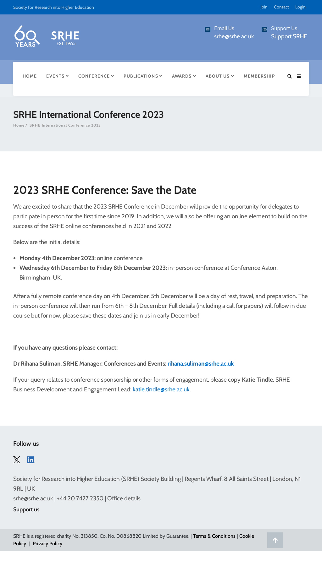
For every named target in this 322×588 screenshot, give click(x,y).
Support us (26, 509)
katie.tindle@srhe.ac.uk (161, 389)
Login (300, 7)
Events (57, 76)
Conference (96, 76)
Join (264, 7)
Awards (184, 76)
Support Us (284, 28)
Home (30, 76)
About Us (220, 76)
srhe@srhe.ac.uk (33, 498)
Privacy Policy (47, 544)
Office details (124, 498)
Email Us (224, 28)
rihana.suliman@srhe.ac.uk (201, 363)
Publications (143, 76)
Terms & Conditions (214, 536)
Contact (281, 7)
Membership (259, 76)
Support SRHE (289, 36)
